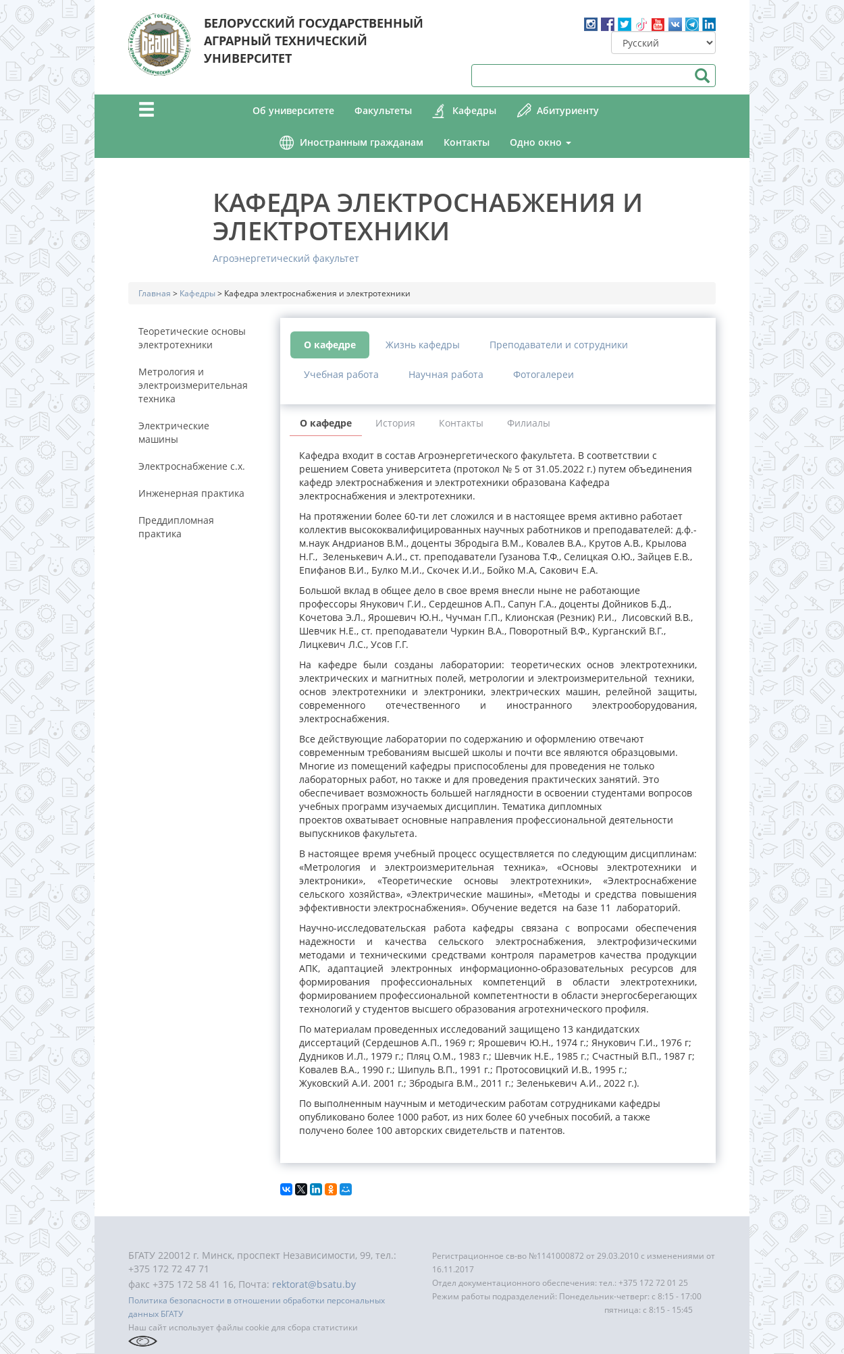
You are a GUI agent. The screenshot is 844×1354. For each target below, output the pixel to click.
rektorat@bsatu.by (314, 1284)
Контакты (467, 142)
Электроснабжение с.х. (191, 466)
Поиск (702, 75)
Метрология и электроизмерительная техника (193, 385)
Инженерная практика (191, 493)
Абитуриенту (568, 110)
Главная (154, 293)
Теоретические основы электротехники (192, 338)
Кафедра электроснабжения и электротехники (428, 216)
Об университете (293, 110)
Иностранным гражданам (361, 142)
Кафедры (474, 110)
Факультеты (383, 110)
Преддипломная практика (176, 527)
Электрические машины (173, 432)
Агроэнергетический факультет (286, 258)
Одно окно (540, 142)
